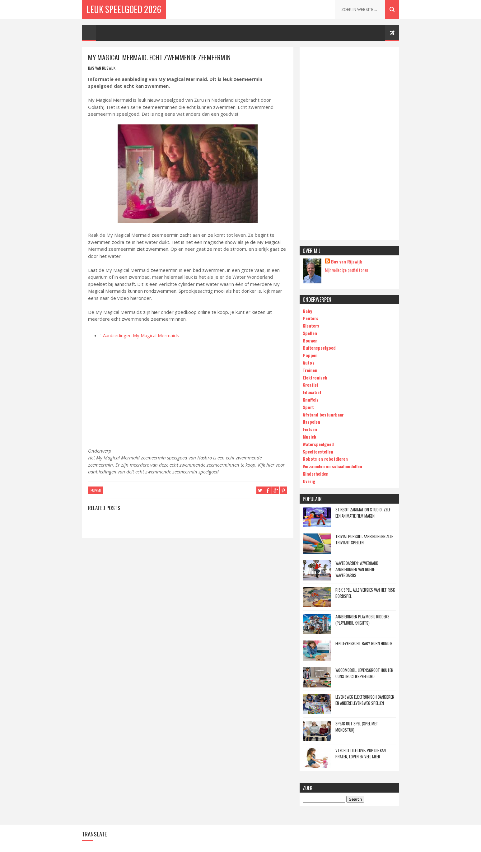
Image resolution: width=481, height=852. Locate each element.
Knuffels (311, 399)
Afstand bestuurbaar (323, 414)
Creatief (311, 384)
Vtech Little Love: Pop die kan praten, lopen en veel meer (360, 753)
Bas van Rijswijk (346, 261)
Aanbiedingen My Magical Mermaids (141, 335)
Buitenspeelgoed (319, 347)
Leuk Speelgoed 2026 (123, 9)
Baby (307, 311)
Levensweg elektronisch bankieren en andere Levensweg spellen (364, 700)
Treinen (310, 370)
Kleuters (311, 325)
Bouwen (310, 340)
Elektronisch (315, 377)
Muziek (309, 436)
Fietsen (310, 429)
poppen (96, 490)
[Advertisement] (349, 143)
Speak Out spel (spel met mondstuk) (356, 726)
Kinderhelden (316, 473)
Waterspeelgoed (318, 444)
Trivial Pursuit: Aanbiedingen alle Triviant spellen (364, 539)
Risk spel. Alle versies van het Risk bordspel (365, 593)
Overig (309, 481)
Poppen (310, 355)
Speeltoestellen (318, 451)
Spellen (310, 333)
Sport (308, 407)
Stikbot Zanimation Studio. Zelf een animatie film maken (362, 512)
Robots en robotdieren (325, 458)
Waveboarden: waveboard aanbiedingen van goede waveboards (356, 569)
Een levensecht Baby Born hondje (363, 643)
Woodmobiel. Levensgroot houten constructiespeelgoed (364, 673)
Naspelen (311, 421)
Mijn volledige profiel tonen (346, 270)
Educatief (312, 392)
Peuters (310, 318)
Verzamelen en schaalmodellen (332, 466)
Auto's (309, 362)
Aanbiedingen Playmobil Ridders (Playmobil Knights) (362, 619)
